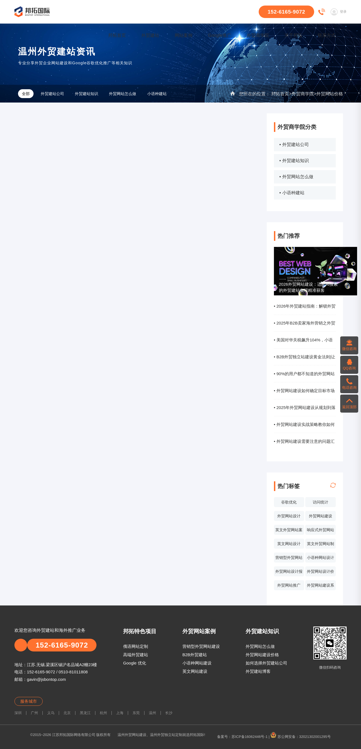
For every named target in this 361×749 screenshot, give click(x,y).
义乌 (50, 713)
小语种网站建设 (197, 663)
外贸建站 (150, 35)
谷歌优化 (289, 502)
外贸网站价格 (329, 93)
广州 (34, 713)
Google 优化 (134, 663)
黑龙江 (85, 713)
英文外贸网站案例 (288, 531)
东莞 (136, 713)
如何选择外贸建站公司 (266, 663)
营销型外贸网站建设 (201, 646)
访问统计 (320, 502)
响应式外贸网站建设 (320, 531)
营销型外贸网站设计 (288, 559)
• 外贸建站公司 (294, 144)
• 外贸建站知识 (294, 160)
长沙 (168, 713)
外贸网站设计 (289, 516)
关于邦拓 (293, 35)
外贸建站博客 (258, 671)
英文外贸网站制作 (320, 545)
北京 (67, 713)
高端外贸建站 (135, 654)
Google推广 (219, 35)
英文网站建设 (194, 671)
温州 (152, 713)
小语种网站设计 (320, 557)
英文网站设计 (289, 543)
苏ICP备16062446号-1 (250, 737)
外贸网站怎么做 (122, 93)
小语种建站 (157, 93)
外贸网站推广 (289, 585)
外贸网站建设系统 (320, 586)
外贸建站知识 (86, 93)
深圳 (18, 713)
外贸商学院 (258, 35)
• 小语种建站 (291, 192)
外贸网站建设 (320, 516)
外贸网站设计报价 (288, 572)
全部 (26, 93)
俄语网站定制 (135, 646)
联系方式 (326, 35)
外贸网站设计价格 (320, 572)
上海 (119, 713)
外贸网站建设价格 (262, 654)
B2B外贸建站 (194, 654)
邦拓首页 (117, 35)
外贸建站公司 (52, 93)
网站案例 (183, 35)
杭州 (103, 713)
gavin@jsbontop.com (46, 679)
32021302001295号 (315, 737)
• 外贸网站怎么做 (296, 176)
